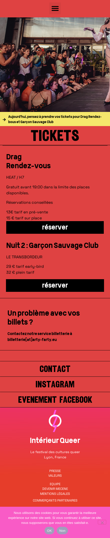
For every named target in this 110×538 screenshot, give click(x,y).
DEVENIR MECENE (55, 489)
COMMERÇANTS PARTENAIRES (55, 500)
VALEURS (55, 475)
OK (49, 531)
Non (62, 531)
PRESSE (55, 471)
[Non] (102, 522)
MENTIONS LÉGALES (55, 494)
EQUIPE (55, 484)
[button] (55, 8)
